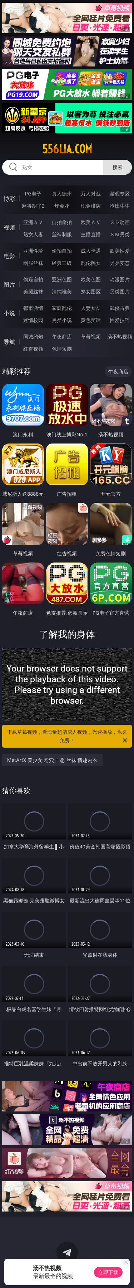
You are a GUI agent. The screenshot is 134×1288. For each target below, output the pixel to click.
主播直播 (91, 234)
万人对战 (91, 193)
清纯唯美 (62, 291)
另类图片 (120, 291)
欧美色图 (91, 279)
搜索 (118, 167)
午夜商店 (62, 336)
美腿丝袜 (33, 291)
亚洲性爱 (33, 250)
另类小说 (62, 320)
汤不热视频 (119, 336)
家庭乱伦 (62, 307)
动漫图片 (120, 279)
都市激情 (33, 307)
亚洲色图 (62, 279)
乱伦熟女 (91, 262)
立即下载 (108, 1272)
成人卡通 (91, 250)
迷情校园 (33, 320)
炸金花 (61, 205)
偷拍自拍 (62, 250)
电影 (9, 256)
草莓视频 (91, 336)
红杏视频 (33, 348)
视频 (9, 227)
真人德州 (62, 193)
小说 (9, 313)
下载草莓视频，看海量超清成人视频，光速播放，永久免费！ (68, 736)
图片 (9, 284)
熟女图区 (91, 291)
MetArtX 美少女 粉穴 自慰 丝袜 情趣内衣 (52, 760)
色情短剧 (62, 348)
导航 (9, 342)
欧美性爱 (120, 250)
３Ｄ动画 (120, 222)
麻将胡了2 (33, 205)
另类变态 (120, 262)
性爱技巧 (120, 320)
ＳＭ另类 (120, 234)
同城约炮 (33, 336)
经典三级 (62, 262)
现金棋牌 (91, 205)
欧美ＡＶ (91, 222)
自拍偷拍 (62, 222)
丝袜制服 (62, 234)
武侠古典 (120, 307)
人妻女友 (91, 307)
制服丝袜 (33, 262)
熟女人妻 (33, 234)
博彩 (9, 199)
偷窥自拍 (33, 279)
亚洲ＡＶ (33, 222)
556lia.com (67, 149)
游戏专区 (120, 193)
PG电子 (33, 193)
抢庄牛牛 (120, 205)
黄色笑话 (91, 320)
